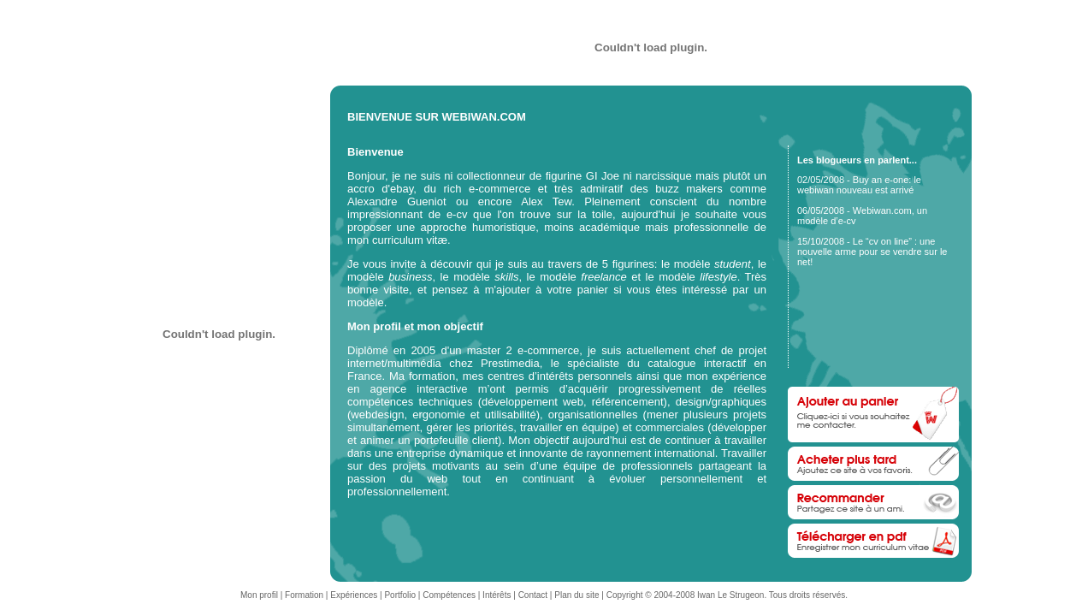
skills (506, 276)
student (732, 264)
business (410, 276)
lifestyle (718, 276)
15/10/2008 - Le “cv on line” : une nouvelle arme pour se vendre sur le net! (872, 251)
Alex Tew (546, 201)
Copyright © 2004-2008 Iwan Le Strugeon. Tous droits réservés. (727, 595)
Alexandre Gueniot (396, 201)
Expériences (353, 595)
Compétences (449, 595)
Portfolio (400, 595)
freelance (603, 276)
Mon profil (259, 595)
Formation (304, 595)
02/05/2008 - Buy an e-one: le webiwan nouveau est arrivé (859, 185)
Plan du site (576, 595)
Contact (532, 595)
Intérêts (496, 595)
